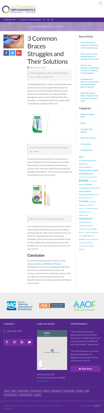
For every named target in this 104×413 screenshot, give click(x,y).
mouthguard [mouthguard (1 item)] (82, 205)
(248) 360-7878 (8, 20)
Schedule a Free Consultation (29, 20)
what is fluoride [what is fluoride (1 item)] (88, 242)
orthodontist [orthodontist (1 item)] (82, 229)
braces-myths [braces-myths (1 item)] (93, 181)
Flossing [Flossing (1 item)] (81, 198)
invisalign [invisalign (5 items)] (83, 201)
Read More (85, 368)
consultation (55, 267)
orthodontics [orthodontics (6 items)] (86, 218)
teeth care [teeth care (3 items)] (87, 236)
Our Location (46, 323)
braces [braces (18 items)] (83, 180)
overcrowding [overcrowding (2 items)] (92, 229)
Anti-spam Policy (11, 395)
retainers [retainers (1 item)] (87, 232)
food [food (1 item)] (91, 198)
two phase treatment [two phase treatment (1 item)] (92, 239)
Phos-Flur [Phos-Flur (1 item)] (81, 232)
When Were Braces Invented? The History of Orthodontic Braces (89, 45)
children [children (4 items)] (88, 184)
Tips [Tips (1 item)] (93, 236)
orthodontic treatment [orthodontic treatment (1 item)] (85, 222)
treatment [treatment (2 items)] (82, 239)
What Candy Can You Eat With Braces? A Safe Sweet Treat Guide (90, 56)
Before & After (69, 391)
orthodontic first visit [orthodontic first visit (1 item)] (84, 212)
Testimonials (78, 323)
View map (42, 381)
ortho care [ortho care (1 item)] (81, 208)
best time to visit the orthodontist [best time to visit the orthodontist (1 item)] (88, 177)
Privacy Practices (26, 395)
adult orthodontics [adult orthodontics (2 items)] (85, 167)
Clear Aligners (36, 391)
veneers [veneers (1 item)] (81, 242)
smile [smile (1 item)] (80, 236)
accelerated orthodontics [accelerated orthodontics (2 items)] (88, 160)
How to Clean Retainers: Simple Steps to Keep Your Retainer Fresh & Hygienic (90, 69)
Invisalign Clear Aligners (87, 130)
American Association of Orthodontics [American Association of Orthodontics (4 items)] (88, 172)
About (14, 391)
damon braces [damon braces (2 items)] (95, 188)
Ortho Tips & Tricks (88, 138)
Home (7, 391)
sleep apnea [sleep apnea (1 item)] (94, 232)
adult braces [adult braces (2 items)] (83, 164)
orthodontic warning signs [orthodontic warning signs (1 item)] (86, 225)
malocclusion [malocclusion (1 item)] (92, 201)
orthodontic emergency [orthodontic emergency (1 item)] (91, 208)
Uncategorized (86, 150)
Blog (87, 391)
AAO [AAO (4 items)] (81, 157)
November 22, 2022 (36, 67)
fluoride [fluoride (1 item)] (86, 198)
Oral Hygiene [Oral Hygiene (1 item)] (90, 205)
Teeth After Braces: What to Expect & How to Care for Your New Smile (90, 97)
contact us (38, 264)
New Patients (23, 391)
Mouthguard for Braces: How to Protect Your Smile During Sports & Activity (90, 83)
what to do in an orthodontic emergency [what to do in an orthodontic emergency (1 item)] (86, 247)
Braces (83, 123)
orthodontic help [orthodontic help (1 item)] (83, 215)
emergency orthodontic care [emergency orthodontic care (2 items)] (89, 194)
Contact (9, 323)
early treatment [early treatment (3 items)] (85, 191)
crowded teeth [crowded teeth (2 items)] (84, 188)
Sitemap (37, 395)
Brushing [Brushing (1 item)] (81, 184)
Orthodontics (86, 144)
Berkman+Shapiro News (88, 115)
